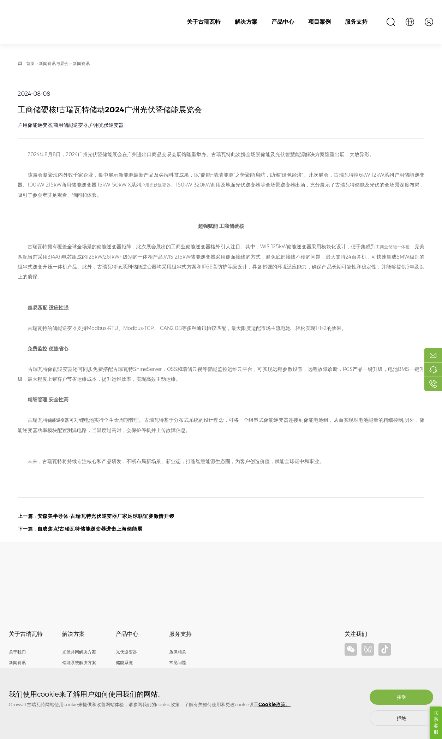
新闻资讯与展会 (53, 63)
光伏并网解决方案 (79, 652)
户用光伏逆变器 (156, 185)
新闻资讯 (81, 63)
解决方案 (246, 21)
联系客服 (436, 722)
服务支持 (356, 21)
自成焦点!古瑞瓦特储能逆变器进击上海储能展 (90, 529)
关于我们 (17, 652)
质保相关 (177, 652)
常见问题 (177, 663)
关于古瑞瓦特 (204, 21)
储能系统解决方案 (79, 663)
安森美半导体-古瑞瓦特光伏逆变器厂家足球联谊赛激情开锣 (106, 516)
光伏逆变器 (126, 652)
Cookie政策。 (274, 704)
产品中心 (282, 21)
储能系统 (124, 663)
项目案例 (319, 21)
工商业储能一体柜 (393, 246)
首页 (30, 63)
